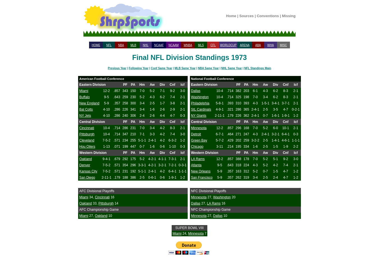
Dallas (195, 91)
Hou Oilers (87, 147)
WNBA (188, 45)
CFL (213, 45)
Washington (200, 97)
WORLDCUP (228, 45)
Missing (289, 16)
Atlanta (196, 165)
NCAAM (174, 45)
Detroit (196, 134)
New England (89, 103)
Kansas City (88, 171)
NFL (109, 45)
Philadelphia (200, 103)
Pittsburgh (86, 134)
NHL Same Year (231, 68)
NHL (145, 45)
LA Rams (198, 159)
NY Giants (198, 116)
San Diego (87, 178)
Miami (83, 91)
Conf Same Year (161, 68)
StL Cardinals (201, 109)
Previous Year (117, 68)
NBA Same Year (208, 68)
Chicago (197, 147)
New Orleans (200, 171)
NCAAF (159, 45)
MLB (133, 45)
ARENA (244, 45)
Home (231, 16)
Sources (246, 16)
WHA (270, 45)
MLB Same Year (185, 68)
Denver (84, 165)
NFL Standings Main (257, 68)
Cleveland (86, 140)
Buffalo (84, 97)
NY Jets (85, 116)
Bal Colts (86, 109)
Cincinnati (86, 128)
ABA (258, 45)
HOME (96, 45)
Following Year (138, 68)
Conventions (268, 16)
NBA (121, 45)
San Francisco (202, 178)
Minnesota (198, 128)
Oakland (85, 159)
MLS (201, 45)
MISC (283, 45)
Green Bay (199, 140)
